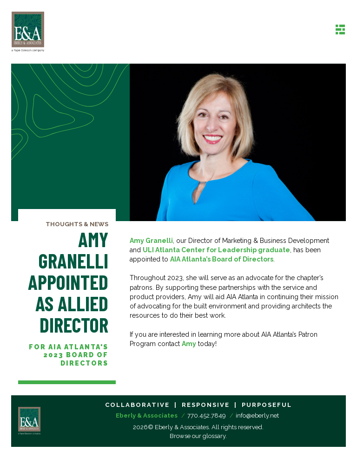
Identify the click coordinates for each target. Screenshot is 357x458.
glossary (214, 435)
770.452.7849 (206, 415)
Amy (189, 343)
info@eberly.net (257, 415)
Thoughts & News (77, 224)
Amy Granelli (151, 240)
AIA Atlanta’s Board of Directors (221, 259)
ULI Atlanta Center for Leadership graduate (216, 250)
